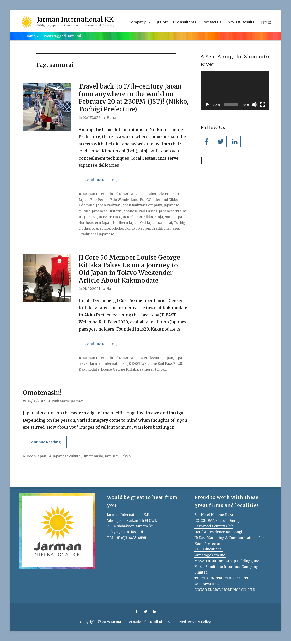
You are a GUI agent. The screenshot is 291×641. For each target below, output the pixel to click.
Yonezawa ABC (206, 584)
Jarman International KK (75, 19)
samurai (165, 223)
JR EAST (90, 217)
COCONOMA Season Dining (217, 520)
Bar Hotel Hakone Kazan (214, 515)
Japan (168, 358)
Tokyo (125, 456)
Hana (111, 118)
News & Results (241, 22)
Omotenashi (92, 456)
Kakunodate (89, 369)
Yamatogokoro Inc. (210, 555)
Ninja (158, 217)
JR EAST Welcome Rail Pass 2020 (154, 363)
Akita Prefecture (148, 358)
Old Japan (148, 223)
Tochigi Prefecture (94, 228)
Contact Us (211, 22)
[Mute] (254, 104)
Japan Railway (108, 205)
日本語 (266, 22)
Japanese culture (67, 456)
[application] (235, 90)
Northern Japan (126, 223)
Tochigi (180, 223)
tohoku (117, 228)
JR (80, 217)
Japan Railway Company (141, 205)
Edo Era (164, 194)
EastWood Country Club (213, 526)
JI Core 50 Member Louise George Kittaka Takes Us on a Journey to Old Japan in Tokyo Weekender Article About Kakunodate (129, 269)
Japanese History (106, 211)
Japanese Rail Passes (139, 211)
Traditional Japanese (96, 234)
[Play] (207, 104)
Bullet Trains (145, 194)
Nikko (148, 217)
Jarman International (108, 363)
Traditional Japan (166, 228)
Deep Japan (36, 456)
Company (137, 22)
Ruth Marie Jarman (67, 401)
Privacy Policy (199, 622)
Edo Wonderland (124, 200)
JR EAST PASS (110, 217)
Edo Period (99, 200)
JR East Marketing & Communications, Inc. (229, 538)
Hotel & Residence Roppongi (218, 532)
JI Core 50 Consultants (176, 22)
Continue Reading (101, 180)
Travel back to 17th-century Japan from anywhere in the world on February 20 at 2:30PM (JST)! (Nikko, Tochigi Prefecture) (133, 97)
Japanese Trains (173, 211)
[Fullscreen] (262, 104)
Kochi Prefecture (208, 544)
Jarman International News (105, 194)
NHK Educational (208, 549)
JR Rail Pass (132, 217)
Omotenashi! (42, 393)
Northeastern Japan (95, 223)
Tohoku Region (137, 228)
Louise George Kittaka (119, 369)
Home (32, 36)
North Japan (174, 217)
